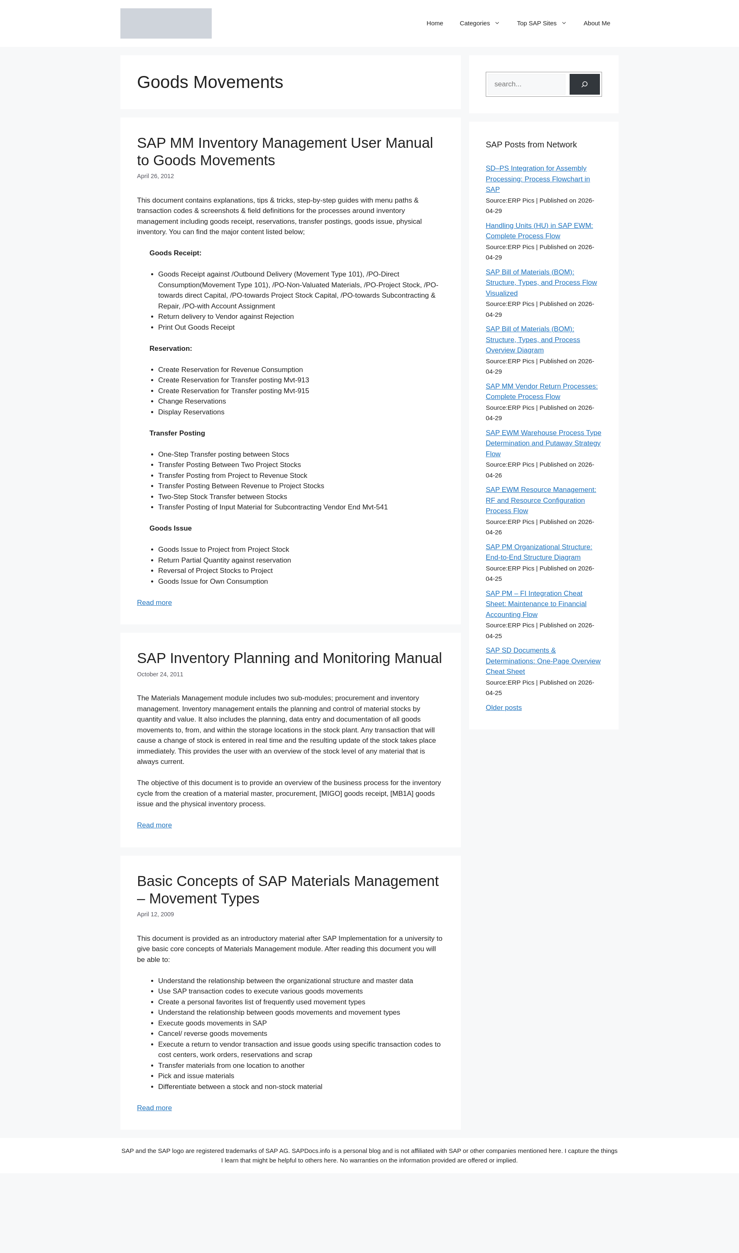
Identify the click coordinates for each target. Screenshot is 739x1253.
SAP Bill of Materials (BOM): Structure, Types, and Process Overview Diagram (533, 339)
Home (435, 23)
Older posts (504, 708)
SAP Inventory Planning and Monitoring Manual (289, 658)
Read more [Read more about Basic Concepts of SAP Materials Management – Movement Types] (154, 1108)
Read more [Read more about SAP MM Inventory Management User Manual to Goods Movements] (154, 603)
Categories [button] (484, 23)
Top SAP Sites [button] (546, 23)
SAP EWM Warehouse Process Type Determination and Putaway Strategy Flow (543, 443)
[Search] (585, 84)
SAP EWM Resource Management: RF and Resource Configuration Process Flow (541, 500)
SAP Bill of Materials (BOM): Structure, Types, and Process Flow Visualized (541, 282)
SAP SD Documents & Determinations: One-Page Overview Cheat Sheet (543, 660)
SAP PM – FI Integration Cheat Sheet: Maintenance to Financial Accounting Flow (536, 604)
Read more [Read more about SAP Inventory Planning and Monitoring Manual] (154, 825)
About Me (597, 23)
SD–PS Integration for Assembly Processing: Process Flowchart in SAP (538, 178)
